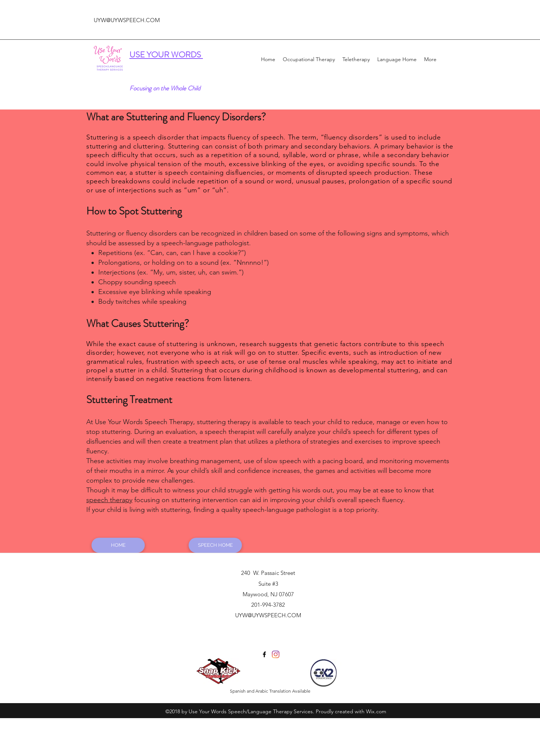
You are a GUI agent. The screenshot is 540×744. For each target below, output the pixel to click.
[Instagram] (275, 654)
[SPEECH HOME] (215, 545)
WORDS (187, 54)
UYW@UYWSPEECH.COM (127, 20)
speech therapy (109, 500)
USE (138, 54)
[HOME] (118, 545)
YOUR (159, 54)
